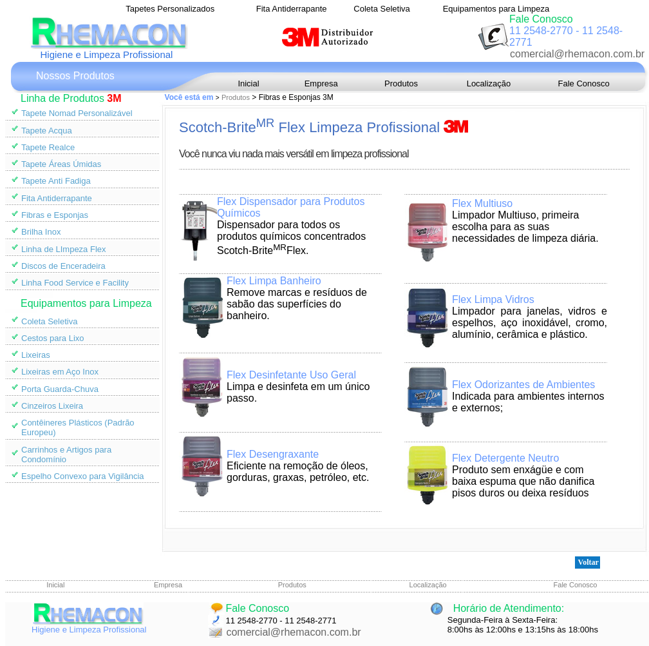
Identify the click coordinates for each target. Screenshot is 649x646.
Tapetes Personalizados (170, 9)
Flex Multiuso (482, 203)
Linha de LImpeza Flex (63, 249)
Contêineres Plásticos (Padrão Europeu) (78, 427)
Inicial (248, 83)
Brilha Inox (41, 232)
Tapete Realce (48, 147)
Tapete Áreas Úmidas (61, 164)
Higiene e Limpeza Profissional (107, 54)
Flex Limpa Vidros (493, 299)
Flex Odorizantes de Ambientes (523, 384)
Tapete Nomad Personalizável (77, 113)
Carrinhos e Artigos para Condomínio (66, 454)
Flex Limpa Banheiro (274, 280)
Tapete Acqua (46, 130)
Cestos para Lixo (52, 338)
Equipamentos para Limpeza (496, 9)
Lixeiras (35, 355)
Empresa (321, 83)
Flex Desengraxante (273, 454)
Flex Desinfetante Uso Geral (291, 374)
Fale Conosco (584, 83)
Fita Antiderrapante (291, 9)
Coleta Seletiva (381, 9)
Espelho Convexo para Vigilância (82, 476)
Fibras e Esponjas (54, 215)
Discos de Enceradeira (63, 266)
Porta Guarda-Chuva (60, 389)
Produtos (401, 83)
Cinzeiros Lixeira (52, 406)
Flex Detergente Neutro (505, 458)
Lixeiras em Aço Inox (60, 372)
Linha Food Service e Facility (75, 283)
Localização (489, 83)
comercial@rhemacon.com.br (577, 53)
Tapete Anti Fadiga (56, 181)
